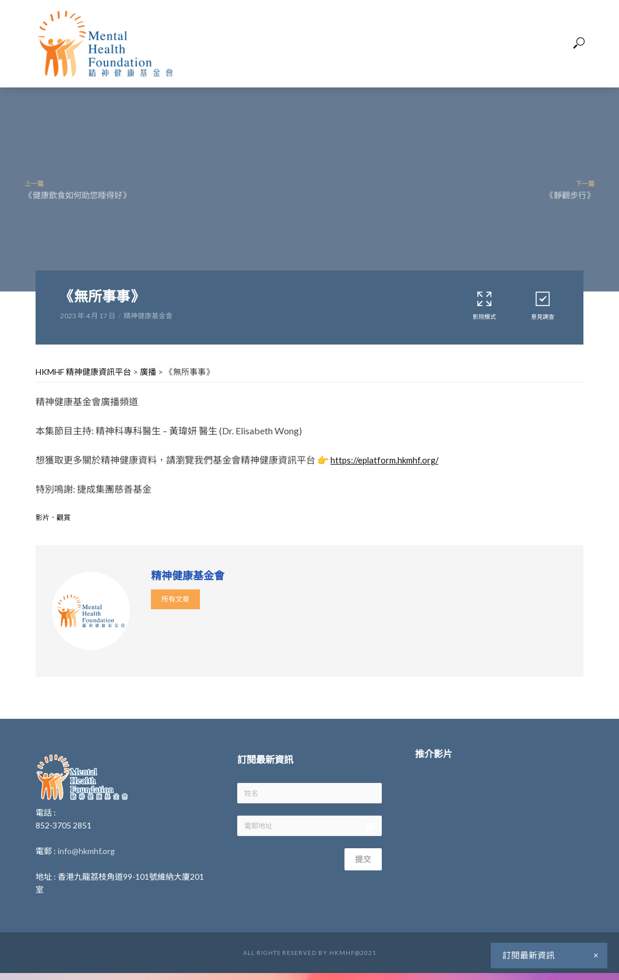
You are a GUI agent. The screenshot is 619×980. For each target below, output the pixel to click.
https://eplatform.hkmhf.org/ (388, 459)
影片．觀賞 (53, 517)
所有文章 (175, 599)
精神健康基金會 (148, 315)
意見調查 (543, 305)
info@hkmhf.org (86, 851)
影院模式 (484, 305)
